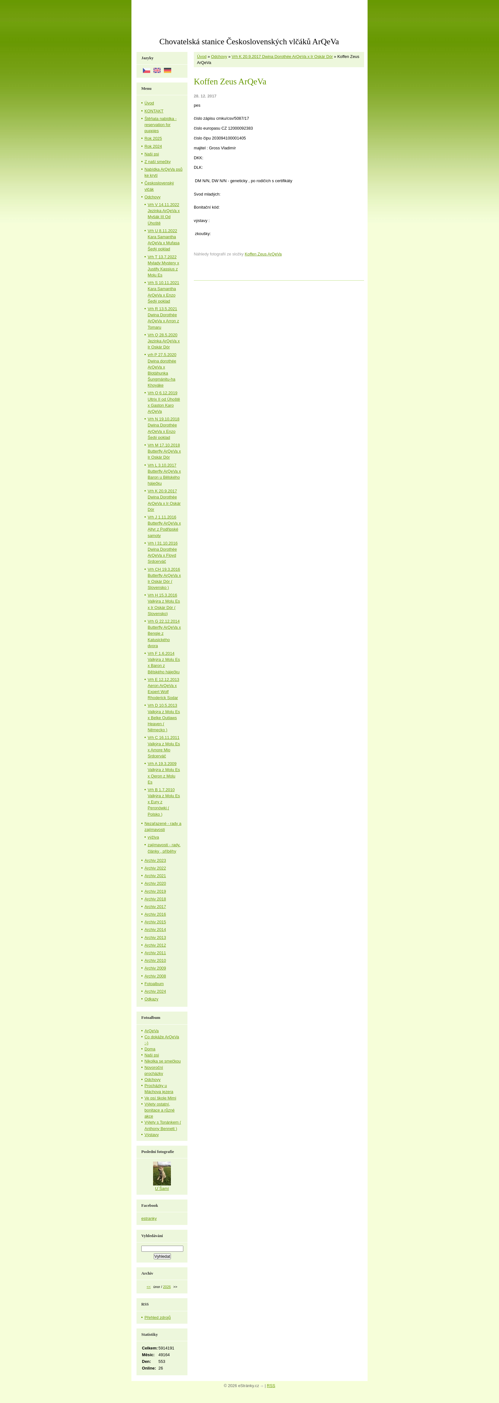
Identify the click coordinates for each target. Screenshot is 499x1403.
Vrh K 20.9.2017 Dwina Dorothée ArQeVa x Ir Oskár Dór (282, 56)
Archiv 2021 (155, 875)
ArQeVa (151, 1030)
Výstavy (151, 1134)
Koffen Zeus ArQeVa (263, 254)
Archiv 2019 (155, 891)
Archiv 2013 (155, 937)
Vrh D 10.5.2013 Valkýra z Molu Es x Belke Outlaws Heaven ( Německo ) (164, 717)
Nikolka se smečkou (162, 1061)
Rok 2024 (153, 146)
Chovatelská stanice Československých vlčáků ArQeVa (249, 41)
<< (149, 1287)
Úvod (202, 56)
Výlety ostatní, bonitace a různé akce (159, 1110)
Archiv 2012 (155, 945)
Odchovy (219, 56)
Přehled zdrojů (157, 1317)
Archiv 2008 (155, 976)
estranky (149, 1218)
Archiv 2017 (155, 906)
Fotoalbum (154, 983)
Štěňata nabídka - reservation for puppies (160, 124)
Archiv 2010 (155, 960)
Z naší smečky (157, 161)
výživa (153, 837)
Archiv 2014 (155, 929)
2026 (167, 1287)
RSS (271, 1385)
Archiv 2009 (155, 968)
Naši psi (151, 154)
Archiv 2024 (155, 991)
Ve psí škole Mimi (160, 1098)
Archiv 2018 (155, 899)
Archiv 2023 (155, 860)
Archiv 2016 (155, 914)
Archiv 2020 (155, 883)
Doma (149, 1049)
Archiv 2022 (155, 868)
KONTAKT (154, 111)
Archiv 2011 (155, 952)
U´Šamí (162, 1188)
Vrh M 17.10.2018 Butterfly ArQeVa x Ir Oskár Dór (164, 451)
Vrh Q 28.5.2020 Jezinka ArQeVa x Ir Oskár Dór (164, 341)
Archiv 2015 (155, 922)
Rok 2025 (153, 138)
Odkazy (151, 999)
